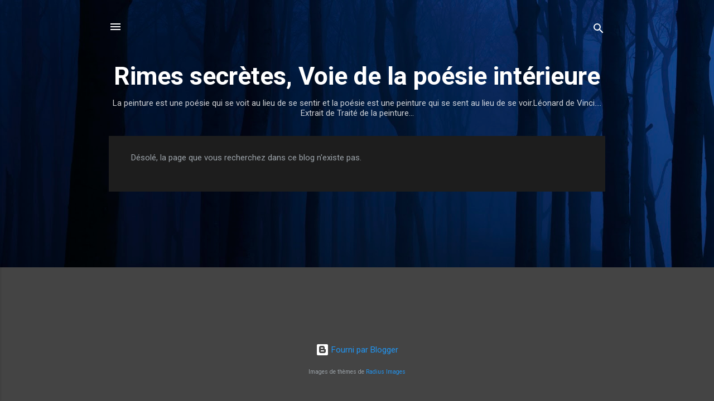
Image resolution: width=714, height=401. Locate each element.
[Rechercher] (598, 30)
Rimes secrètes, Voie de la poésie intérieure (357, 76)
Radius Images (386, 371)
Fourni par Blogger (357, 350)
